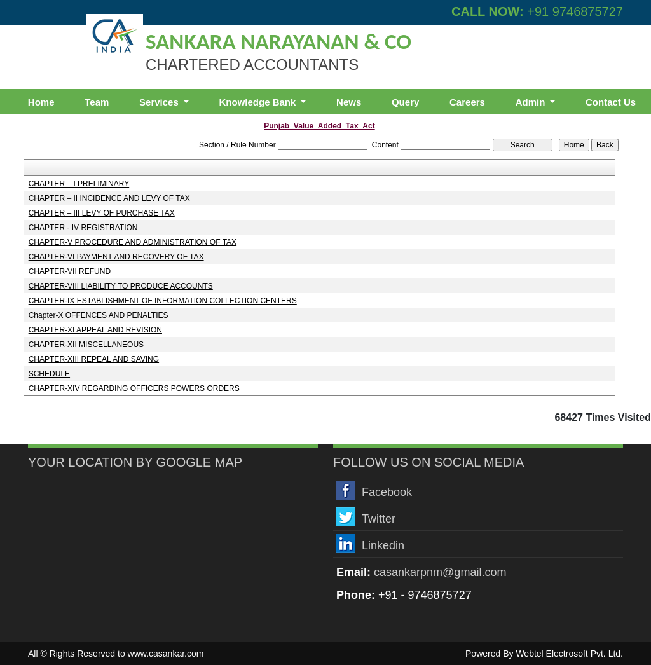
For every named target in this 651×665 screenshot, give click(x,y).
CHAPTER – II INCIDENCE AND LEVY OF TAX (109, 198)
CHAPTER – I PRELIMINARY (79, 183)
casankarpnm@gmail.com (440, 572)
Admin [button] (532, 102)
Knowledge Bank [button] (258, 102)
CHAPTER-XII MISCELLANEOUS (86, 344)
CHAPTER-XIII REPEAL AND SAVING (94, 359)
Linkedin (383, 545)
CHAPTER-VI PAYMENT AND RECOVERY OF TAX (116, 256)
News (348, 102)
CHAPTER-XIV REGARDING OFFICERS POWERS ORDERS (134, 388)
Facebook (387, 492)
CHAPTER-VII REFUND (70, 271)
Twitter (378, 518)
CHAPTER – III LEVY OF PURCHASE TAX (102, 213)
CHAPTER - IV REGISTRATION (83, 227)
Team (97, 102)
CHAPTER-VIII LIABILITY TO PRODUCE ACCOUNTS (121, 286)
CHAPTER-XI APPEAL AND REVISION (95, 330)
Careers (467, 102)
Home (41, 102)
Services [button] (160, 102)
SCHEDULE (49, 373)
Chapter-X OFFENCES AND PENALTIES (98, 315)
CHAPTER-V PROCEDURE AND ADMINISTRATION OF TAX (132, 242)
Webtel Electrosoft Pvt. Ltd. (569, 653)
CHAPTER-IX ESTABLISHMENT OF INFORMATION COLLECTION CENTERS (163, 300)
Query (405, 102)
